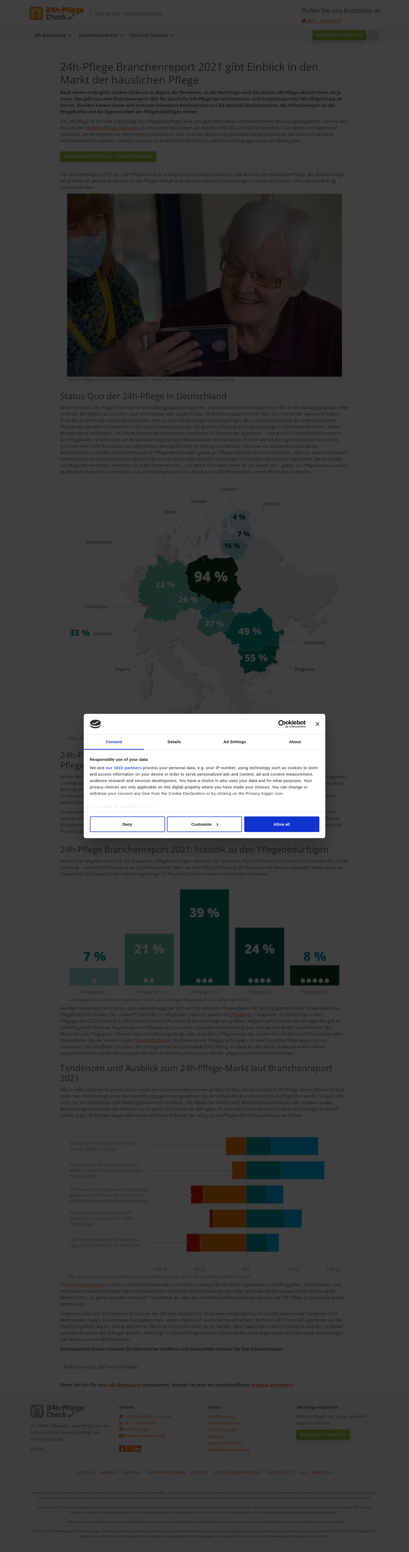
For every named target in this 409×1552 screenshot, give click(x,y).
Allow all (281, 824)
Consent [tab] (114, 741)
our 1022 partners (124, 767)
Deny (127, 824)
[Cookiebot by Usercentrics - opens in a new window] (282, 724)
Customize (204, 824)
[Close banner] (317, 724)
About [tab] (295, 741)
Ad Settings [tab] (234, 741)
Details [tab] (174, 741)
